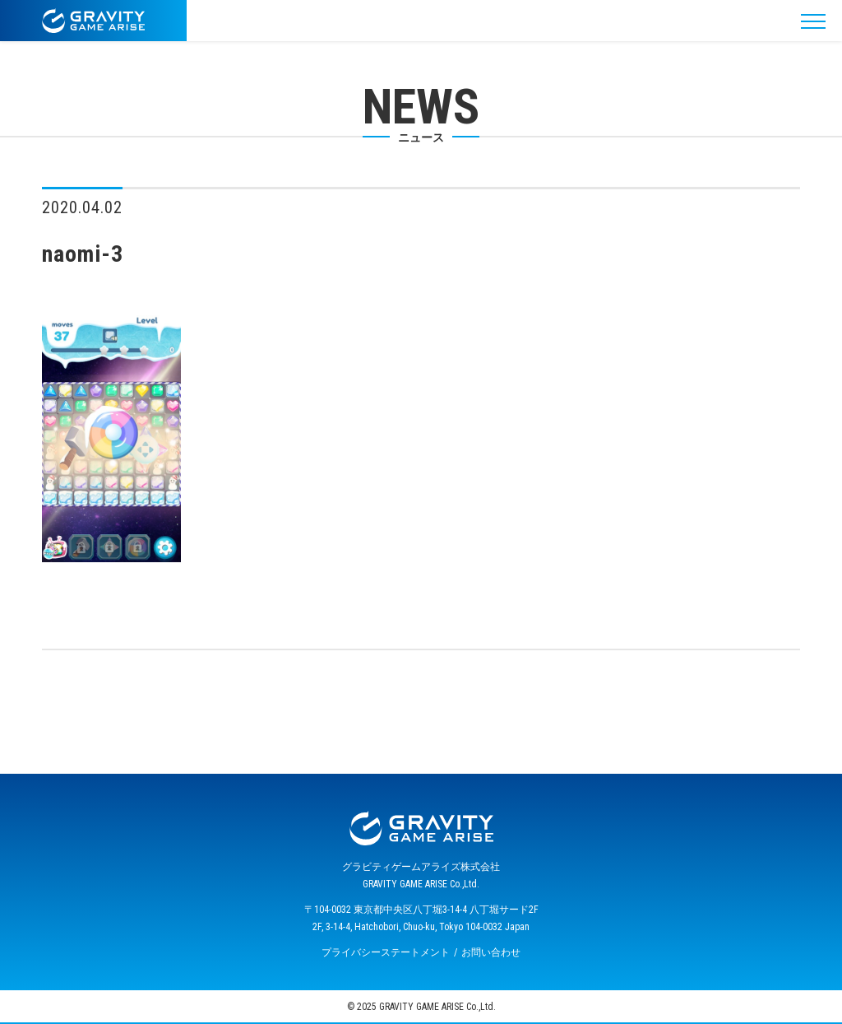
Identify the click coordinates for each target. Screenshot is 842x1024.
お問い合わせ (490, 952)
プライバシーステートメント (386, 952)
